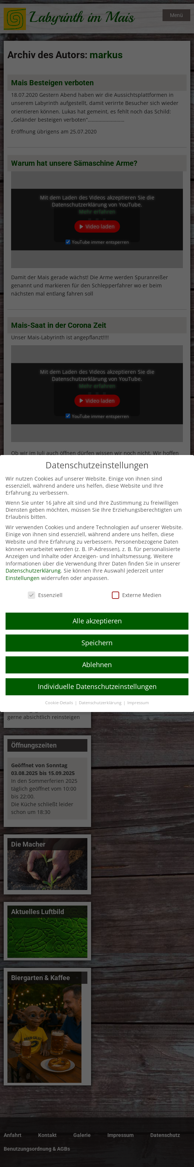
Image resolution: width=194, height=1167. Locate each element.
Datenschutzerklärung (33, 562)
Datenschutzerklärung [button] (101, 694)
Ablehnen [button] (97, 656)
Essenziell (45, 586)
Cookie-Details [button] (59, 694)
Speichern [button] (97, 634)
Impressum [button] (138, 694)
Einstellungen (23, 569)
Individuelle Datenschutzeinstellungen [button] (97, 677)
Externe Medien (136, 586)
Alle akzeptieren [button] (97, 612)
